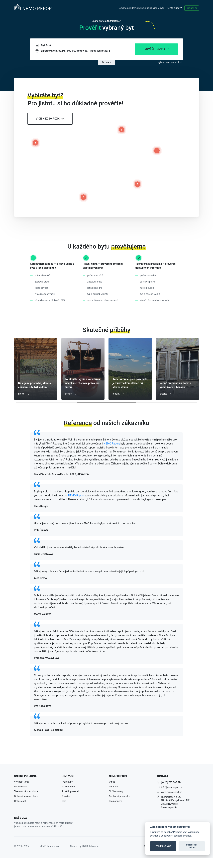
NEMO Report (112, 443)
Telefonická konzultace (26, 791)
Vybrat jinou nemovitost (170, 62)
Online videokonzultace (26, 796)
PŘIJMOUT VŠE (163, 846)
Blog (64, 801)
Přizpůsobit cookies (191, 846)
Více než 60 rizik (50, 118)
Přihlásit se (191, 8)
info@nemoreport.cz (171, 787)
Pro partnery (115, 801)
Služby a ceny (116, 791)
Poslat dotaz (20, 786)
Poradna (66, 796)
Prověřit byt (67, 781)
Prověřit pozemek (71, 791)
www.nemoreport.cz (171, 792)
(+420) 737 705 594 (171, 782)
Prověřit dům (68, 786)
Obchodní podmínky (119, 796)
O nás (112, 781)
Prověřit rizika (156, 49)
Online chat (20, 801)
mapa (106, 62)
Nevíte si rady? (174, 8)
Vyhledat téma (21, 781)
